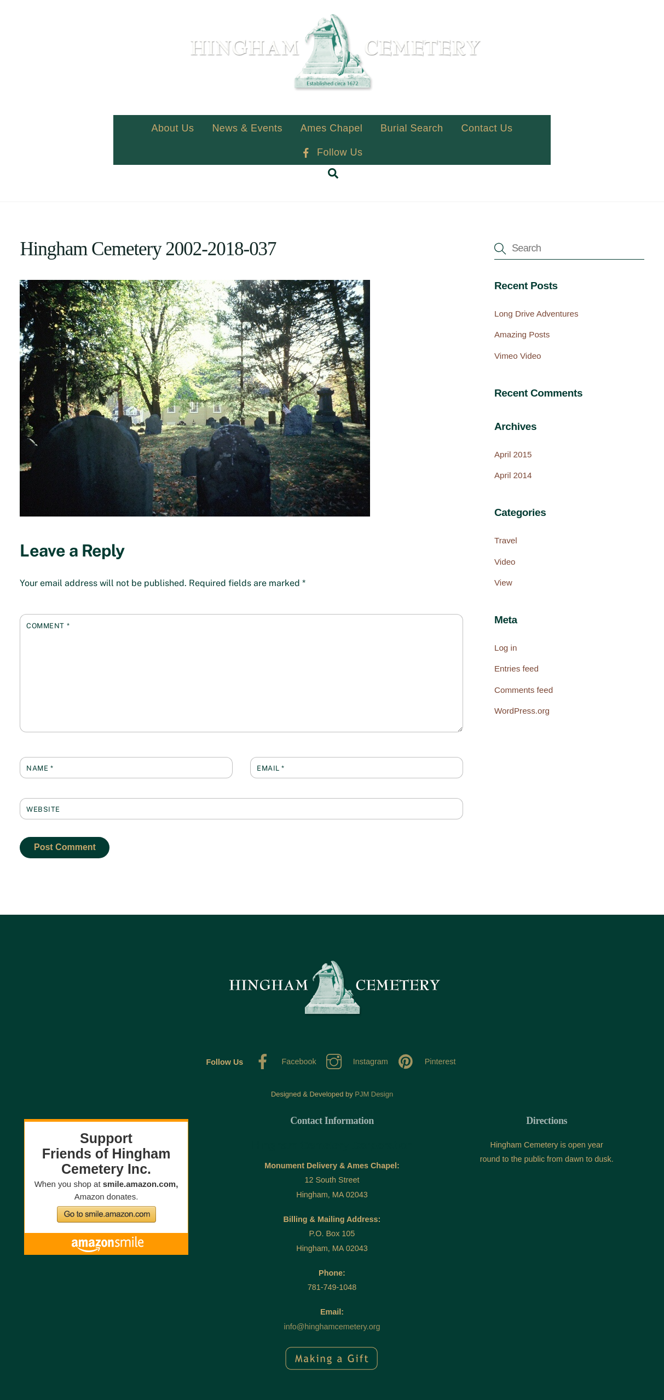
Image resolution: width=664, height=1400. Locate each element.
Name (39, 768)
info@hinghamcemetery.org (332, 1326)
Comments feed (523, 690)
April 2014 (513, 475)
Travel (505, 540)
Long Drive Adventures (536, 313)
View (503, 582)
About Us (173, 128)
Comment (48, 626)
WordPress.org (522, 710)
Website (43, 809)
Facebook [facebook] (283, 1061)
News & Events (247, 128)
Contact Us (486, 128)
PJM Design (374, 1094)
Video (505, 561)
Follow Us (331, 152)
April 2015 (513, 454)
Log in (505, 647)
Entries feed (516, 668)
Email (271, 768)
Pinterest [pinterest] (424, 1061)
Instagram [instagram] (354, 1061)
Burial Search (411, 128)
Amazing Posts (522, 334)
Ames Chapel (332, 128)
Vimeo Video (517, 355)
